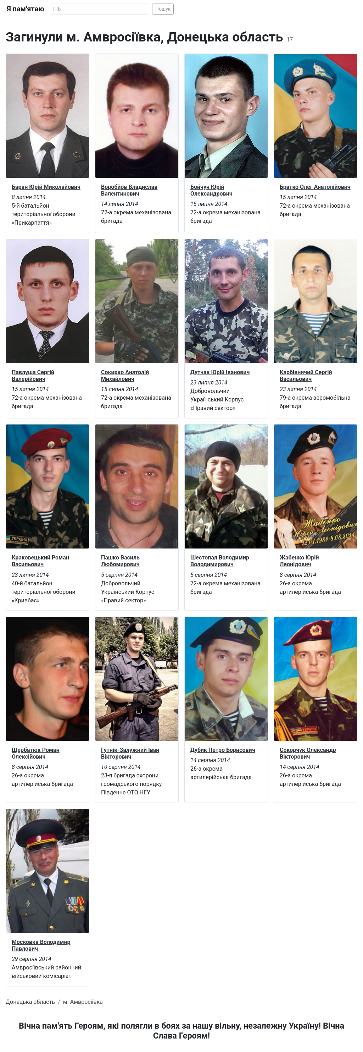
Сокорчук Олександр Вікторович (308, 753)
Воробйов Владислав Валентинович (129, 190)
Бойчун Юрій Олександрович (211, 190)
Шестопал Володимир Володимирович (219, 561)
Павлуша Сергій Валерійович (33, 375)
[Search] (99, 9)
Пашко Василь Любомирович (120, 561)
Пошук (163, 9)
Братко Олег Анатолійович (315, 187)
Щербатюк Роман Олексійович (36, 753)
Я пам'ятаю (25, 9)
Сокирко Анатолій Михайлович (125, 375)
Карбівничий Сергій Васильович (306, 375)
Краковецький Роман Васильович (40, 561)
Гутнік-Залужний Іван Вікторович (130, 753)
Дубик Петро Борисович (222, 750)
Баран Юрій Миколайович (46, 187)
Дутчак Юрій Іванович (220, 372)
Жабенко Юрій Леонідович (299, 561)
